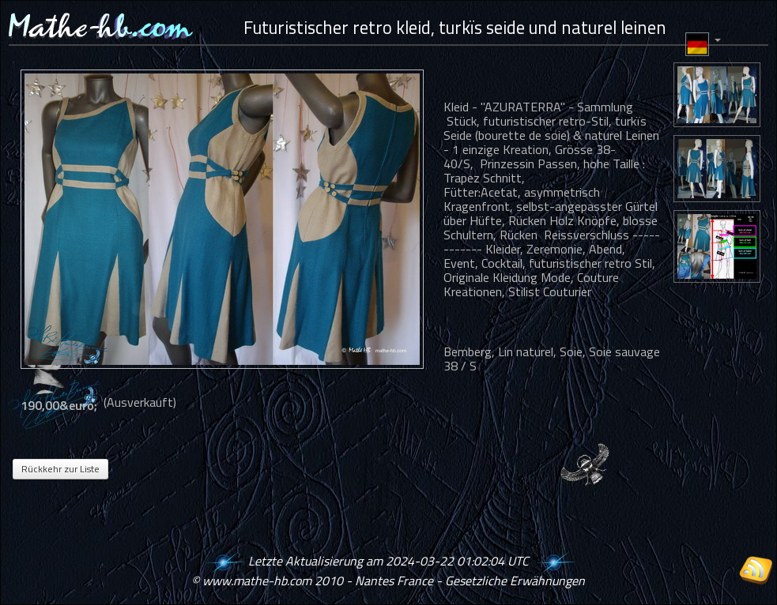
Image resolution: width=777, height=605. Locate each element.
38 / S (460, 365)
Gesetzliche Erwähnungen (515, 580)
